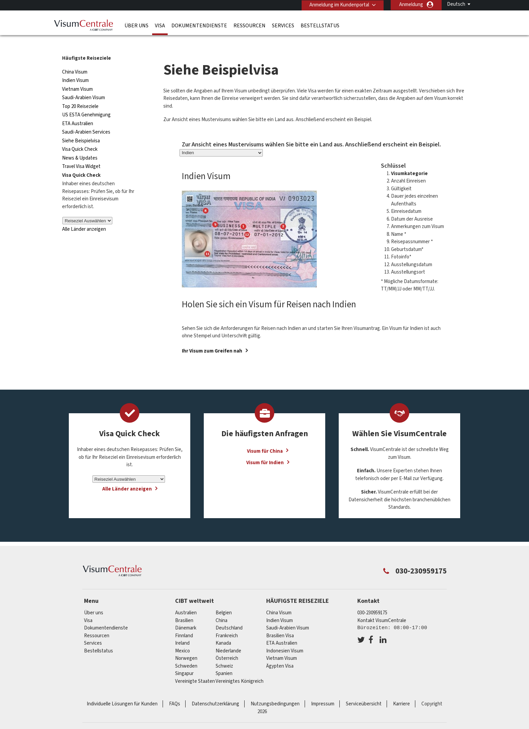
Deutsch (456, 4)
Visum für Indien (265, 449)
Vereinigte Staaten (195, 668)
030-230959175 (372, 600)
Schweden (186, 652)
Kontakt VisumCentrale (381, 607)
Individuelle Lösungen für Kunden (122, 691)
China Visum (74, 58)
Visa (160, 25)
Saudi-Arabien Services (86, 119)
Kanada (223, 630)
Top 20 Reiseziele (80, 93)
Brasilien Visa (280, 622)
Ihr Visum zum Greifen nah (212, 337)
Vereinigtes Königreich (239, 668)
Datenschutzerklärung (215, 691)
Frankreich (227, 622)
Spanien (224, 660)
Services (283, 25)
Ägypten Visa (280, 652)
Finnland (184, 622)
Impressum (322, 691)
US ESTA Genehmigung (86, 102)
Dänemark (185, 615)
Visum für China (265, 438)
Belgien (224, 600)
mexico (182, 637)
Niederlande (228, 637)
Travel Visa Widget (81, 153)
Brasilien (184, 607)
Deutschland (229, 615)
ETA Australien (77, 110)
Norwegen (186, 645)
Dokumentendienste (199, 25)
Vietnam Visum (77, 76)
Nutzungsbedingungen (275, 691)
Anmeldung (411, 4)
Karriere (401, 691)
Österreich (227, 645)
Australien (186, 600)
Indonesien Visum (284, 637)
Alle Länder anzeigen (84, 216)
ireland (182, 630)
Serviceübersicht (364, 691)
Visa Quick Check (80, 136)
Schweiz (224, 652)
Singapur (184, 660)
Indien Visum (75, 67)
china (221, 607)
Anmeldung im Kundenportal (338, 4)
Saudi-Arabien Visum (83, 84)
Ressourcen (249, 25)
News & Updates (80, 144)
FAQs (174, 691)
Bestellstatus (320, 25)
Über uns (136, 25)
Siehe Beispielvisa (81, 127)
